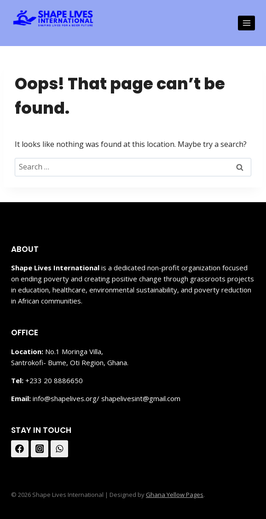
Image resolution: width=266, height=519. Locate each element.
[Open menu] (246, 23)
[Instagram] (39, 449)
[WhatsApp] (59, 449)
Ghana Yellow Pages (174, 494)
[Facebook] (20, 449)
